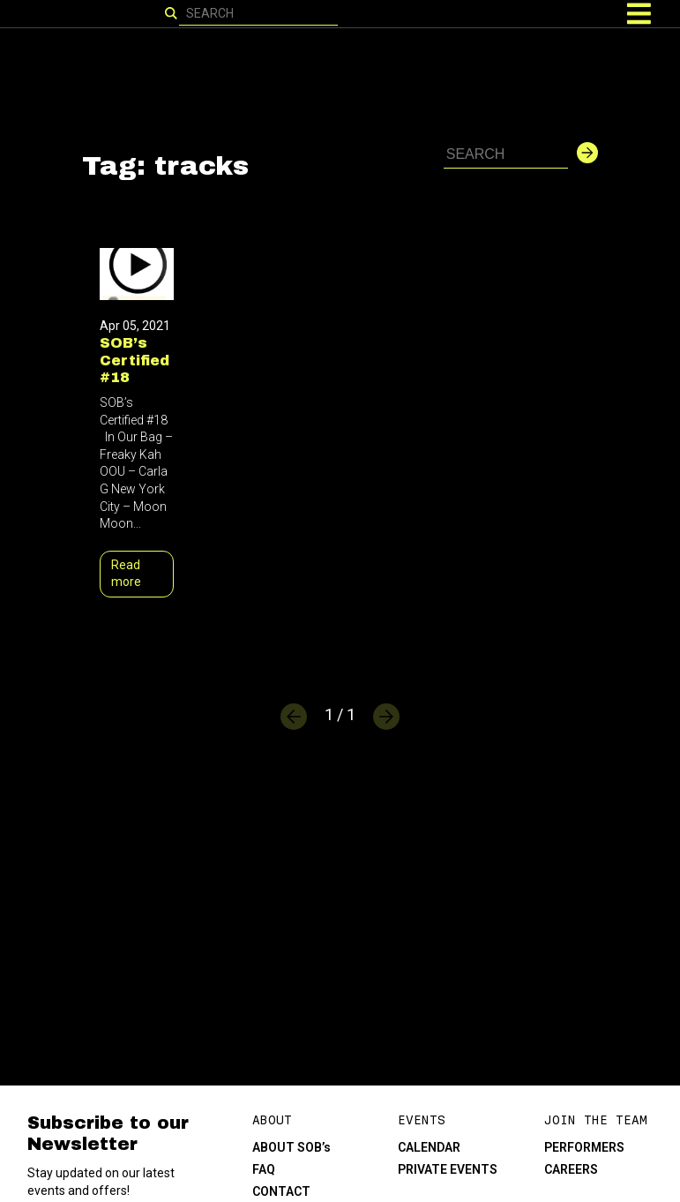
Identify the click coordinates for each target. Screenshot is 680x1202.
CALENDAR (429, 1147)
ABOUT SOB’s (291, 1147)
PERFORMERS (584, 1147)
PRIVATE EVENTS (447, 1169)
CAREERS (571, 1169)
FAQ (263, 1169)
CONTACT (281, 1191)
